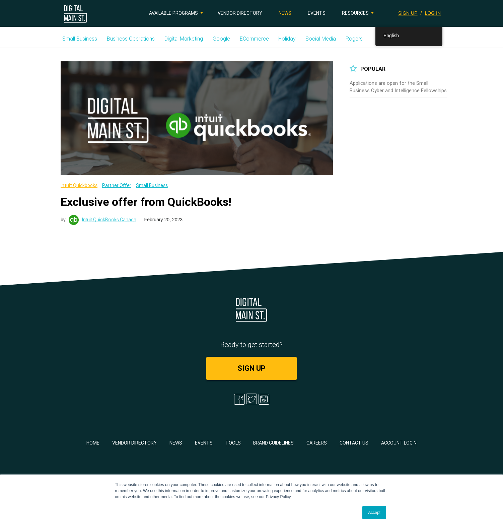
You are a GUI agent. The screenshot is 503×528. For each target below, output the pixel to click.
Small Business (79, 38)
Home (92, 443)
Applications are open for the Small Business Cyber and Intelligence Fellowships (398, 87)
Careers (316, 443)
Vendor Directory (240, 13)
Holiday (287, 38)
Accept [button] (374, 512)
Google (221, 38)
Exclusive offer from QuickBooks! (146, 201)
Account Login (399, 443)
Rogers (354, 38)
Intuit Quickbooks (79, 185)
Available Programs (173, 13)
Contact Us (354, 443)
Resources (355, 13)
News (285, 13)
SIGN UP (407, 13)
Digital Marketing (183, 38)
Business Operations (131, 38)
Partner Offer (116, 185)
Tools (233, 443)
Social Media (320, 38)
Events (317, 13)
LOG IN (433, 13)
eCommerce (254, 38)
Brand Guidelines (273, 443)
